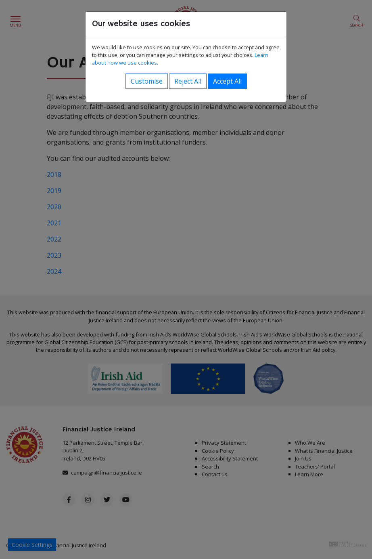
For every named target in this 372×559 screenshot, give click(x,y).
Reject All (187, 81)
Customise (147, 81)
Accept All (227, 81)
